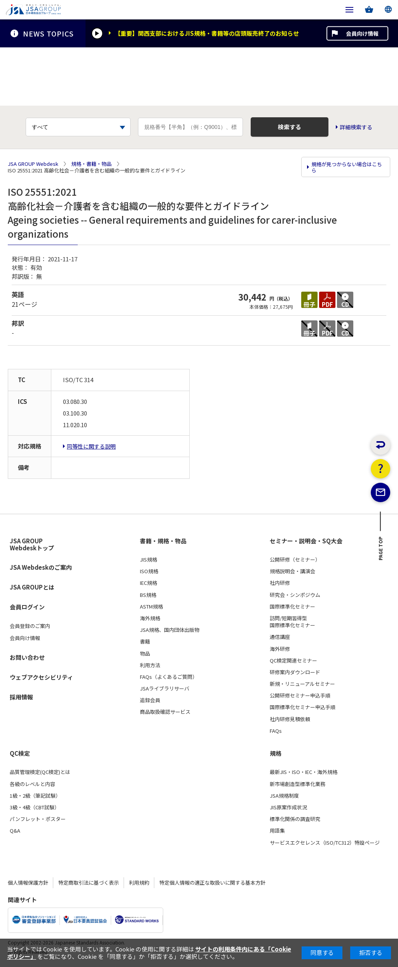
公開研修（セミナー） (295, 559)
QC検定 (20, 753)
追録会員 (150, 700)
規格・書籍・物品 (91, 164)
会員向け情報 (362, 33)
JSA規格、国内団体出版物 (169, 629)
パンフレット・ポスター (38, 819)
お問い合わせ (27, 657)
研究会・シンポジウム (295, 594)
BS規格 (148, 594)
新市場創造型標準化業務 (297, 784)
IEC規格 (148, 582)
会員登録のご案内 (30, 626)
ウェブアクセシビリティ (41, 677)
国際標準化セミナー (292, 606)
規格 (275, 753)
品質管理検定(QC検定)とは (40, 772)
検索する (289, 127)
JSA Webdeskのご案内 (41, 567)
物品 (145, 653)
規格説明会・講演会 (292, 571)
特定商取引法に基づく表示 (88, 882)
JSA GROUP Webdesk (33, 164)
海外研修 (280, 648)
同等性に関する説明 (91, 446)
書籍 (145, 641)
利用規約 (139, 882)
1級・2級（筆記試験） (35, 795)
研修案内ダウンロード (295, 672)
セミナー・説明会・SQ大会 (306, 540)
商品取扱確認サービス (165, 711)
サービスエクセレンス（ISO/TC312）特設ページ (325, 842)
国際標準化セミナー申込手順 (302, 707)
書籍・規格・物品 (163, 540)
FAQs (276, 730)
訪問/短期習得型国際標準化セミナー (292, 622)
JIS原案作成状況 (288, 807)
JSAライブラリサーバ (164, 688)
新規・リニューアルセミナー (302, 683)
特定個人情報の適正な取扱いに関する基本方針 (212, 882)
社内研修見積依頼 (290, 718)
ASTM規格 (151, 606)
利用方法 (150, 665)
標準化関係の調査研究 (295, 819)
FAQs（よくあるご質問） (168, 676)
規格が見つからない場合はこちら (346, 167)
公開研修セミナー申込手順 (300, 695)
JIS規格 (148, 559)
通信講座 (280, 636)
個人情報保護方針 (28, 882)
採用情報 (21, 697)
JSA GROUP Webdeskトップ (32, 544)
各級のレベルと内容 (32, 784)
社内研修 (280, 582)
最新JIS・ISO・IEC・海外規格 (303, 772)
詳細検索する (356, 127)
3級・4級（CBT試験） (34, 807)
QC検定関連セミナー (293, 660)
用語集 (277, 830)
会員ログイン (27, 607)
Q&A (15, 830)
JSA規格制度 (284, 795)
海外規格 (150, 618)
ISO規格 (149, 571)
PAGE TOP (381, 551)
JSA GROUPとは (32, 587)
